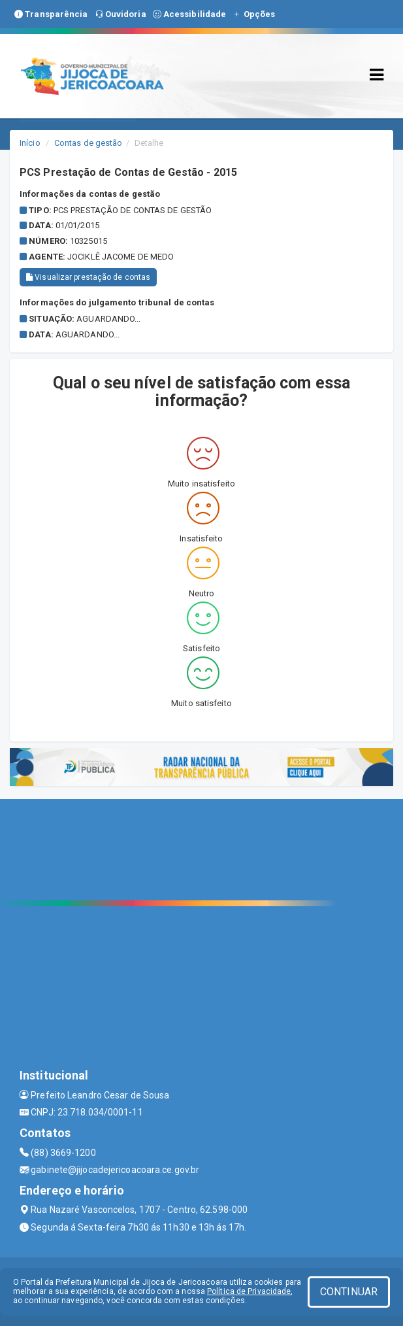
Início (30, 143)
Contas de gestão (88, 143)
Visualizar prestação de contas (88, 277)
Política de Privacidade (249, 1291)
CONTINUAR (349, 1291)
